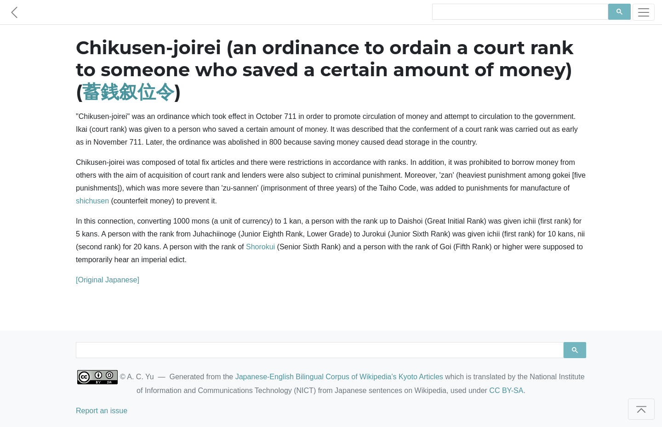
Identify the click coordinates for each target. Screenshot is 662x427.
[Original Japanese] (107, 280)
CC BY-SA (506, 390)
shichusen (92, 201)
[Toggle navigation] (644, 12)
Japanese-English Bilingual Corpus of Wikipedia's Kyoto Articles (339, 377)
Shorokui (260, 247)
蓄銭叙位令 (128, 91)
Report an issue (101, 411)
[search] (519, 12)
